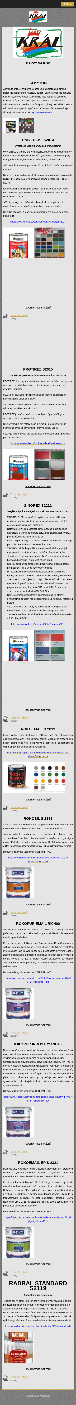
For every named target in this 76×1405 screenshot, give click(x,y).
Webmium (45, 1396)
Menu (68, 4)
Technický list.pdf (19, 315)
